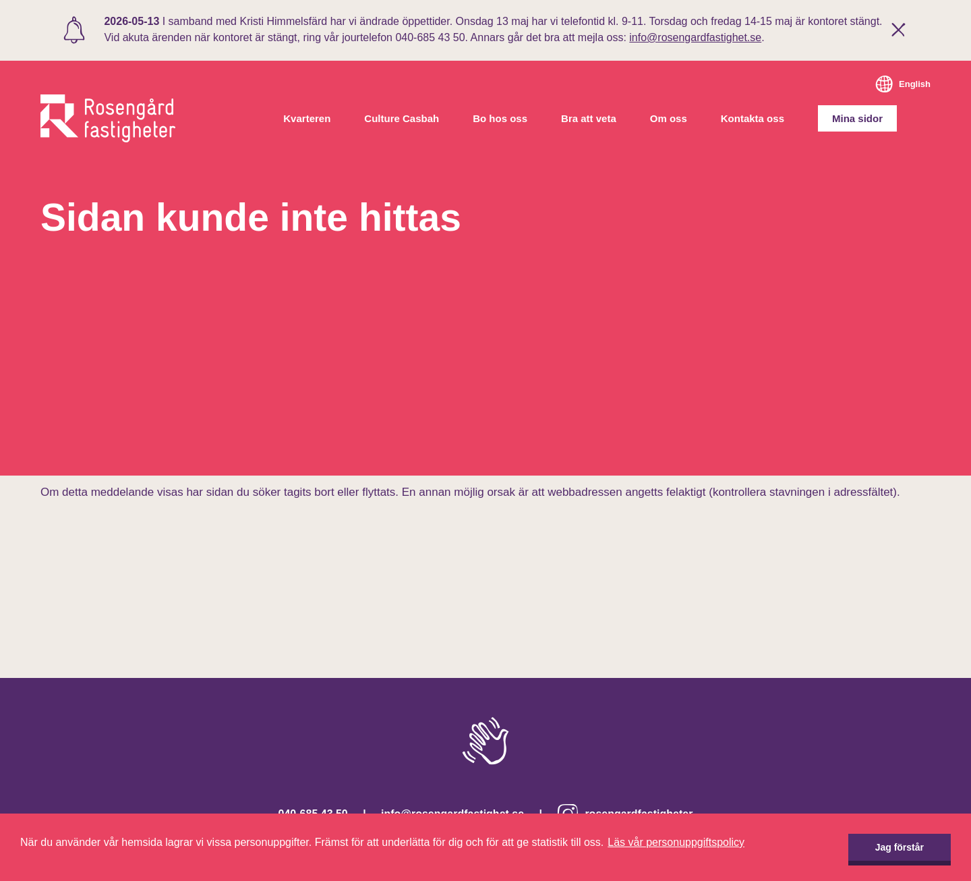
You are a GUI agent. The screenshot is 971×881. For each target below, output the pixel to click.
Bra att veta (588, 118)
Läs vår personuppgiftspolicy (676, 842)
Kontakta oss (752, 118)
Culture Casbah (401, 118)
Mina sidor (857, 118)
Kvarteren (306, 118)
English (915, 84)
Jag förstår (899, 847)
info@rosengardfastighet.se (695, 37)
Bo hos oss (500, 118)
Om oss (668, 118)
